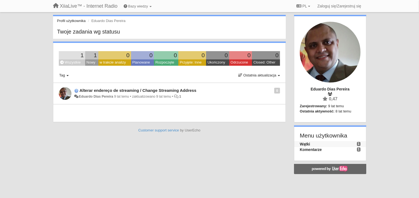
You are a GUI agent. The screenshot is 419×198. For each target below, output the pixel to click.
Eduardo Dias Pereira (96, 96)
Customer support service (158, 130)
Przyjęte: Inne (191, 62)
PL (303, 6)
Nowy (91, 62)
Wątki (305, 144)
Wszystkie (70, 62)
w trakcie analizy (113, 62)
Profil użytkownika (71, 21)
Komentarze (311, 149)
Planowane (141, 62)
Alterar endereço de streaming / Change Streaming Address (137, 90)
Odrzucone (239, 62)
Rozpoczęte (164, 62)
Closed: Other (264, 62)
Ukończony (216, 62)
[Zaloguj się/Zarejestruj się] (339, 6)
